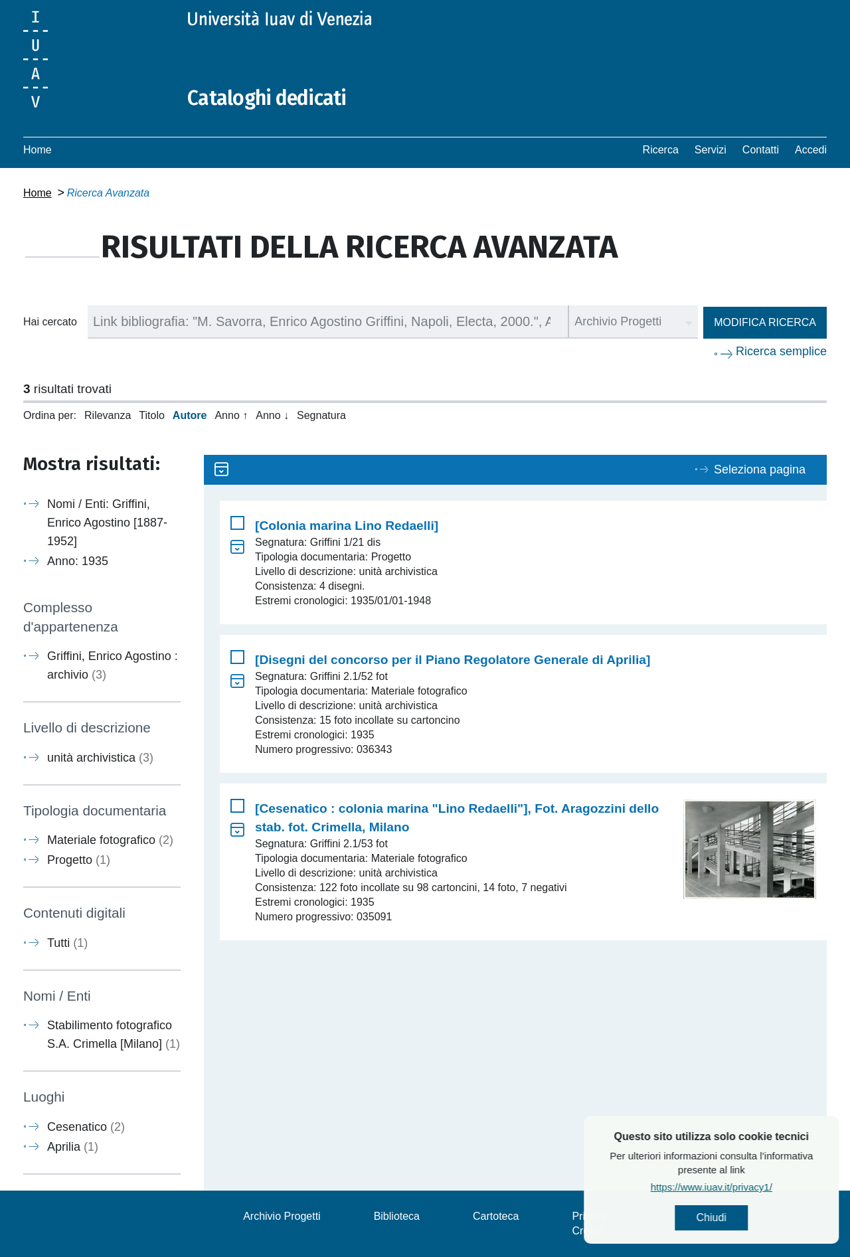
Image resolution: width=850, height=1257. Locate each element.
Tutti (67, 943)
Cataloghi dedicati (267, 98)
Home (37, 149)
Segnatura (321, 415)
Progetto (78, 860)
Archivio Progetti (282, 1216)
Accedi (811, 149)
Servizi (710, 149)
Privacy (589, 1216)
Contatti (760, 149)
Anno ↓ (272, 415)
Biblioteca (397, 1216)
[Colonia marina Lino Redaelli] (346, 526)
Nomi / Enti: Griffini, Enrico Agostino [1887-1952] (107, 522)
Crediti (587, 1230)
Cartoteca (496, 1216)
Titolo (152, 415)
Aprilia (72, 1146)
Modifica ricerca (765, 322)
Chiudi (763, 1217)
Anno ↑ (231, 415)
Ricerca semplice (781, 351)
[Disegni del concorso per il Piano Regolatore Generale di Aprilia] (452, 660)
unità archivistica (100, 757)
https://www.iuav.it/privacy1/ (762, 1187)
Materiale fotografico (110, 840)
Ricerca (661, 149)
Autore (190, 415)
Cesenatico (86, 1126)
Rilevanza (107, 415)
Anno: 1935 (77, 561)
